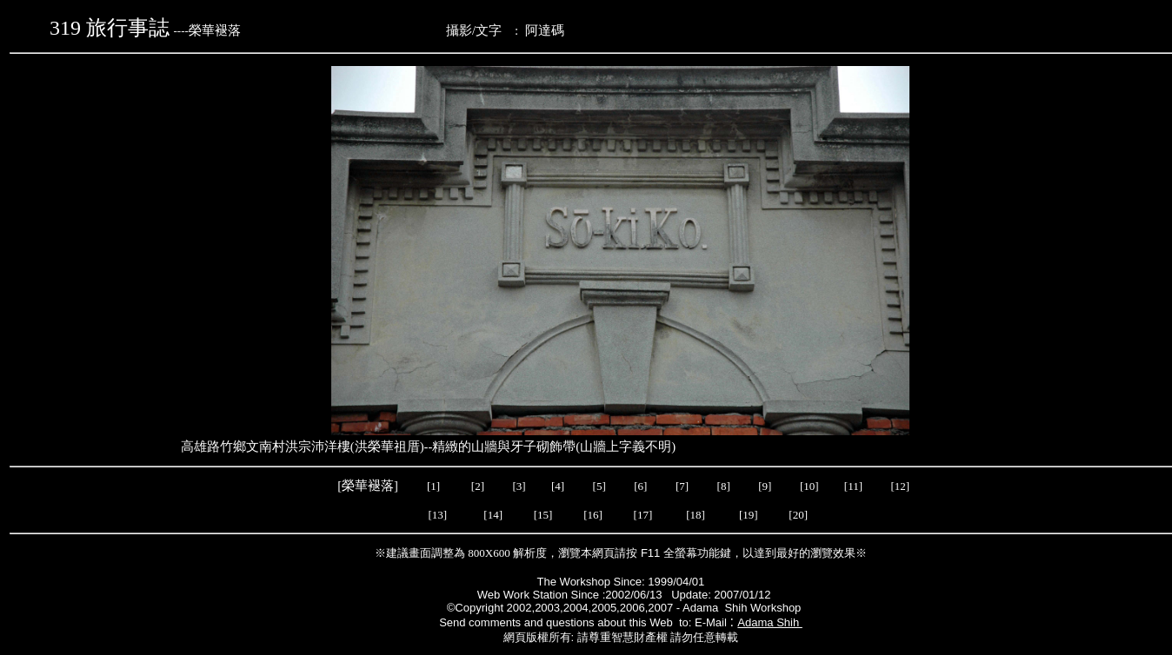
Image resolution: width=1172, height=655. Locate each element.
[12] (900, 486)
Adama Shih (769, 622)
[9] (766, 486)
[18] (695, 514)
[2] (478, 486)
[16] (593, 514)
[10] (809, 486)
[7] (682, 486)
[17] (643, 514)
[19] (748, 514)
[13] (437, 514)
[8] (723, 486)
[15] (541, 514)
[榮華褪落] (369, 486)
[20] (799, 514)
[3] (518, 486)
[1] (433, 486)
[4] (556, 486)
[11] (854, 486)
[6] (639, 486)
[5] (599, 486)
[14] (493, 514)
